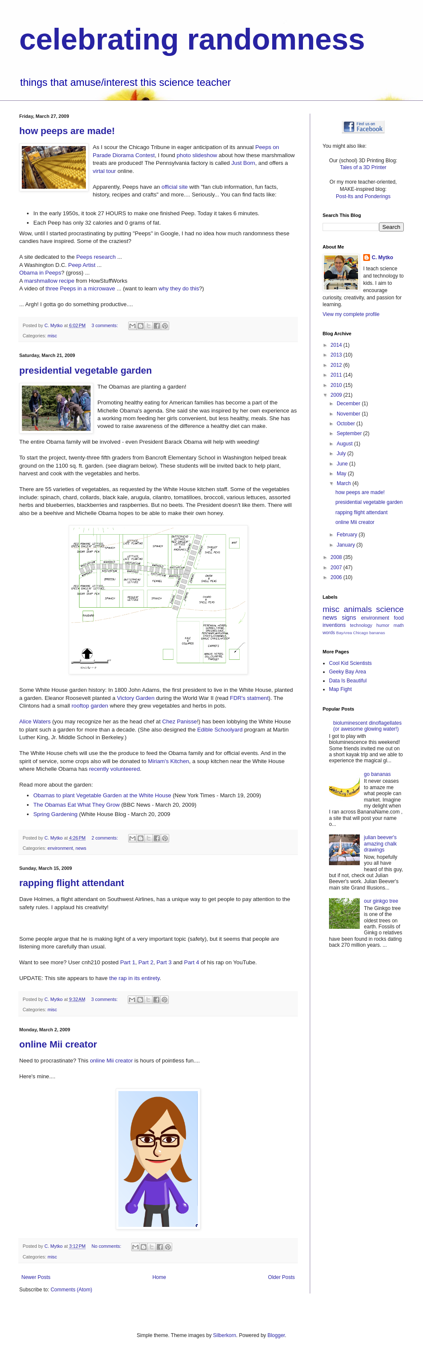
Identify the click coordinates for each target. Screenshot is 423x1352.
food (399, 618)
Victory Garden (136, 698)
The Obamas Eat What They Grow (76, 805)
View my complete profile (351, 314)
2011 (337, 375)
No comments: (107, 1246)
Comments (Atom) (71, 1290)
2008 (337, 557)
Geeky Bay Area (347, 672)
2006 (337, 577)
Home (159, 1277)
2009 (337, 395)
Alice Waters (35, 721)
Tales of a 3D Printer (363, 167)
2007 (337, 568)
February (347, 535)
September (350, 433)
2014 (337, 345)
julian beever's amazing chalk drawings (380, 843)
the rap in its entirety (134, 978)
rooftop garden (89, 705)
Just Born (244, 163)
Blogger (276, 1335)
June (343, 464)
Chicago (360, 632)
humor (383, 625)
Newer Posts (35, 1277)
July (342, 454)
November (349, 414)
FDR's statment (249, 698)
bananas (377, 632)
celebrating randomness (192, 39)
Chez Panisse (179, 721)
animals (358, 609)
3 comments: (105, 325)
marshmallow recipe (49, 281)
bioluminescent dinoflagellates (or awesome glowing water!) (367, 726)
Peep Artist (82, 265)
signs (349, 617)
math (399, 625)
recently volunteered (114, 769)
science (390, 609)
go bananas (377, 774)
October (346, 424)
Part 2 (145, 962)
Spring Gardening (55, 814)
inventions (334, 625)
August (345, 444)
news (81, 848)
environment (60, 848)
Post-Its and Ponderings (363, 196)
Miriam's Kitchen (168, 761)
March (344, 483)
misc (52, 335)
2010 (337, 385)
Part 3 (163, 962)
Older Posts (281, 1277)
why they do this (179, 288)
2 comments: (105, 837)
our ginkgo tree (381, 901)
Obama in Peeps (40, 272)
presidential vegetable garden (85, 370)
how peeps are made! (67, 131)
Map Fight (340, 689)
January (346, 545)
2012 (337, 365)
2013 (337, 355)
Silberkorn (224, 1335)
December (349, 404)
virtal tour (104, 171)
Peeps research (95, 257)
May (342, 474)
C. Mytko (382, 257)
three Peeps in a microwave (80, 288)
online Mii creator (58, 1044)
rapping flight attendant (71, 883)
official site (175, 187)
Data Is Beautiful (348, 681)
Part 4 (191, 962)
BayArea (344, 632)
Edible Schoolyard (219, 729)
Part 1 (127, 962)
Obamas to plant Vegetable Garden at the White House (102, 795)
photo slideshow (196, 155)
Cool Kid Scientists (350, 663)
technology (361, 625)
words (329, 632)
